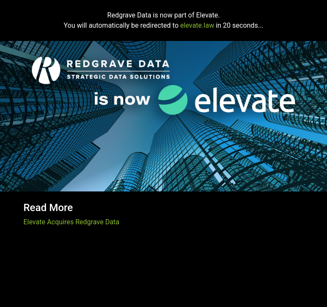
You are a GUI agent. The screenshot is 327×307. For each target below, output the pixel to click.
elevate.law (197, 25)
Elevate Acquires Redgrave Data (71, 222)
